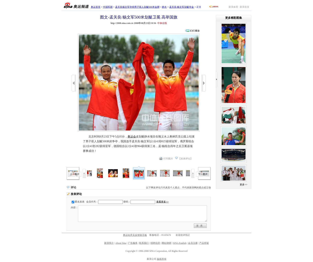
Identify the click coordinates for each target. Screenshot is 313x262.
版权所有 (161, 259)
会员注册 (193, 243)
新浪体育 (233, 7)
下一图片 (203, 174)
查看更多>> (162, 201)
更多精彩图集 (233, 17)
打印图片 (168, 158)
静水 (164, 7)
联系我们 (144, 243)
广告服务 (133, 243)
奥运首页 (95, 7)
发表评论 (185, 158)
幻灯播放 (195, 30)
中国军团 (108, 7)
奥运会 (132, 136)
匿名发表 (79, 201)
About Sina (120, 243)
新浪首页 (244, 7)
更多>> (243, 184)
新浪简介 (109, 243)
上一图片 (74, 174)
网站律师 (166, 243)
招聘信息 (155, 243)
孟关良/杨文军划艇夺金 (181, 7)
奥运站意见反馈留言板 (135, 235)
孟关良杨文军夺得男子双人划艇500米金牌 (137, 7)
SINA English (179, 243)
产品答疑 (204, 243)
